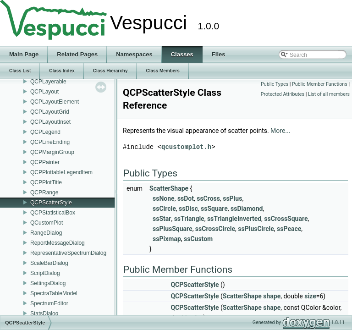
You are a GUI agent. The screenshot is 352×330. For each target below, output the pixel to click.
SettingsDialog (48, 283)
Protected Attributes (282, 94)
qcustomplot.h (186, 147)
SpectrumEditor (49, 303)
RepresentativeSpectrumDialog (68, 253)
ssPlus (232, 198)
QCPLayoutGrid (49, 112)
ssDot (185, 198)
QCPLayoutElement (54, 102)
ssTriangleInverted (234, 218)
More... (280, 130)
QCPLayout (44, 91)
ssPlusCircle (256, 228)
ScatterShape (168, 188)
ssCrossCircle (215, 228)
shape (271, 296)
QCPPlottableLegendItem (61, 172)
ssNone (164, 198)
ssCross (208, 198)
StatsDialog (44, 313)
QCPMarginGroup (52, 152)
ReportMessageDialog (57, 243)
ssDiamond (247, 208)
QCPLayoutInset (50, 122)
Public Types (274, 84)
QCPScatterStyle (51, 202)
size (310, 296)
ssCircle (164, 208)
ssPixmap (167, 238)
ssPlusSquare (172, 228)
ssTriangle (189, 218)
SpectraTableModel (53, 293)
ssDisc (188, 208)
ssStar (162, 218)
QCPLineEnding (50, 142)
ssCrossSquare (286, 218)
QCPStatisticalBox (52, 212)
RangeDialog (46, 233)
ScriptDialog (45, 273)
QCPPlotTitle (46, 182)
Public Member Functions (319, 84)
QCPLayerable (48, 81)
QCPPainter (45, 162)
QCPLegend (45, 132)
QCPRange (44, 192)
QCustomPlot (46, 223)
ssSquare (214, 208)
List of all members (329, 94)
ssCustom (198, 238)
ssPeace (289, 228)
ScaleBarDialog (49, 263)
